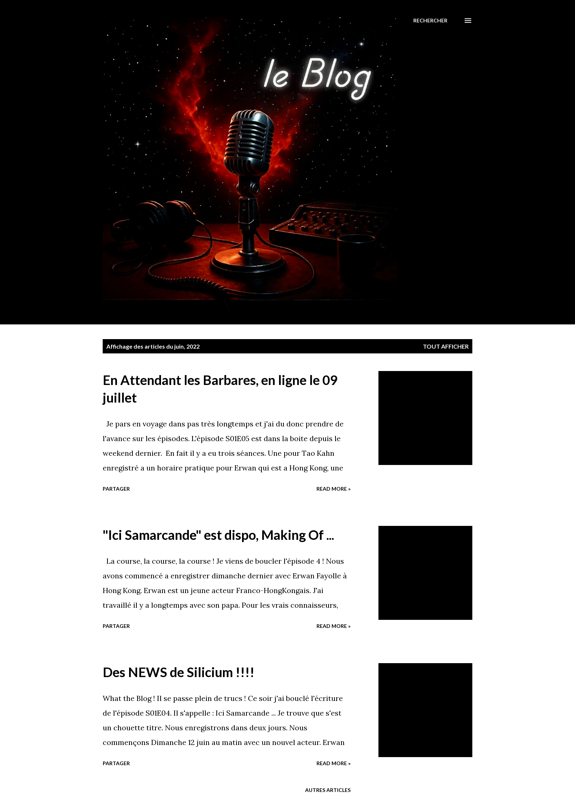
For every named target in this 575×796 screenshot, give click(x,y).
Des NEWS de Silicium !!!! (178, 672)
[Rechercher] (430, 20)
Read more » (333, 489)
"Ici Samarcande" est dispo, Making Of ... (218, 535)
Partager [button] (116, 489)
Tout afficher (446, 346)
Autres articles (328, 790)
